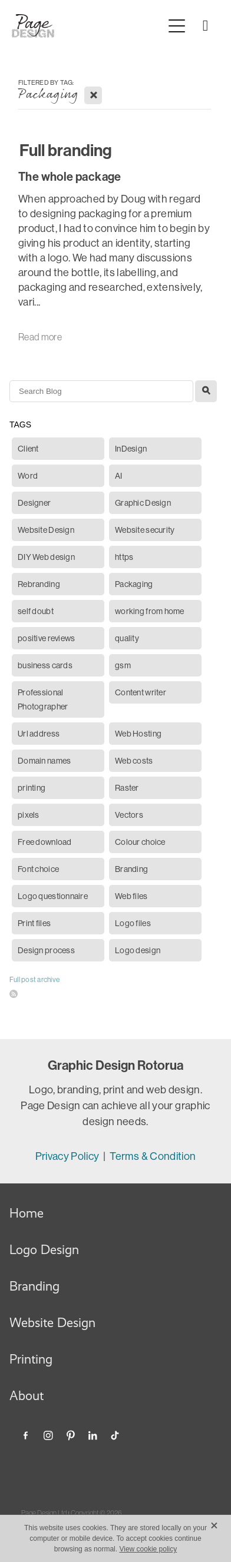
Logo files (133, 923)
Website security (144, 530)
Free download (45, 842)
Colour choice (140, 842)
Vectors (129, 815)
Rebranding (39, 584)
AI (119, 475)
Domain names (44, 760)
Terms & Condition (153, 1156)
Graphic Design (143, 503)
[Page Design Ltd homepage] (87, 26)
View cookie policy (148, 1549)
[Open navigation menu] (177, 26)
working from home (149, 611)
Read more (40, 336)
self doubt (36, 611)
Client (28, 448)
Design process (46, 950)
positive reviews (46, 638)
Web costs (134, 760)
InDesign (131, 448)
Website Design (46, 530)
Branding (131, 869)
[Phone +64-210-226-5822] (205, 26)
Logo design (137, 950)
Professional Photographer (43, 699)
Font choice (38, 869)
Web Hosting (138, 733)
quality (127, 638)
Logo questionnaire (53, 896)
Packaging (134, 584)
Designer (34, 503)
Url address (39, 733)
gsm (123, 665)
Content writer (140, 692)
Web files (131, 896)
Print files (34, 923)
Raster (127, 787)
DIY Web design (46, 557)
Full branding (65, 150)
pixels (28, 815)
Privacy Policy (68, 1156)
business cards (45, 665)
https (124, 557)
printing (31, 787)
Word (28, 475)
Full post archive (34, 980)
